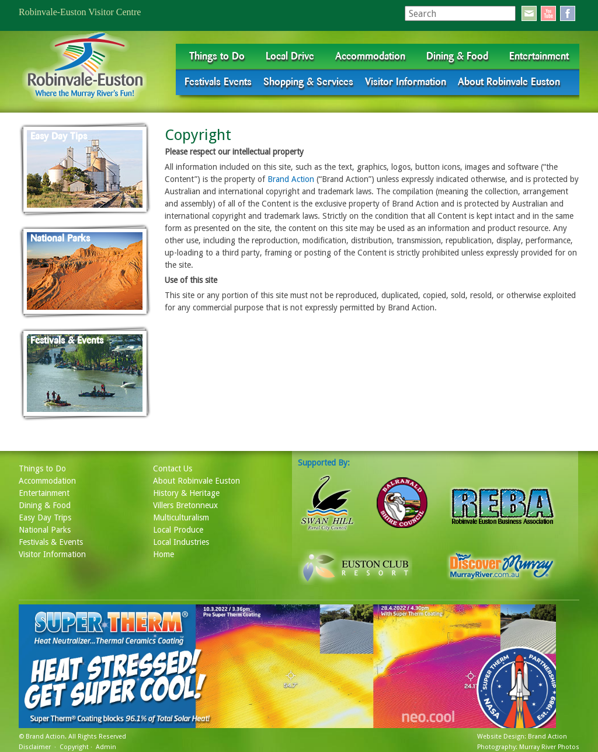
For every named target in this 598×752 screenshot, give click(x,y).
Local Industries (181, 542)
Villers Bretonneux (185, 505)
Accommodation (370, 56)
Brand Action (290, 179)
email (529, 13)
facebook (567, 13)
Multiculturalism (181, 517)
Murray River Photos (549, 747)
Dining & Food (457, 56)
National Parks (45, 529)
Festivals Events (218, 81)
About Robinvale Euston (509, 81)
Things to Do (217, 56)
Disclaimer (35, 747)
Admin (106, 747)
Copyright (74, 747)
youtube (548, 13)
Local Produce (178, 529)
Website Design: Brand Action (522, 736)
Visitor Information (405, 81)
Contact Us (172, 468)
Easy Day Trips (45, 517)
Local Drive (290, 56)
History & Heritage (186, 493)
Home (163, 554)
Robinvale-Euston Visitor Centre (80, 12)
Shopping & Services (308, 81)
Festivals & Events (51, 542)
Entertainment (539, 56)
